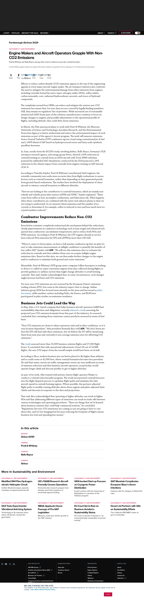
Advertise (121, 578)
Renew (60, 573)
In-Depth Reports (93, 573)
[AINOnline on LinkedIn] (14, 564)
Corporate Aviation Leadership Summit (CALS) (40, 581)
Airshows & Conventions (95, 581)
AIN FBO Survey (34, 567)
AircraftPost (33, 573)
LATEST (7, 33)
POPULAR (15, 33)
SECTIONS (45, 33)
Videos (90, 575)
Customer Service (63, 570)
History (119, 573)
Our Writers (121, 570)
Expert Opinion (92, 570)
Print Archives (92, 567)
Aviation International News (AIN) (40, 570)
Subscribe (126, 33)
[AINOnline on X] (10, 564)
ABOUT (101, 33)
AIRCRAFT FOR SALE (30, 33)
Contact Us (121, 575)
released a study (78, 310)
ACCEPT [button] (108, 594)
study (28, 344)
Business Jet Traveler (36, 575)
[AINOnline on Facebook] (2, 564)
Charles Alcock (30, 75)
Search (112, 33)
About (119, 567)
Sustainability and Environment (22, 49)
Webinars (91, 578)
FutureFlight (32, 578)
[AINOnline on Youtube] (6, 564)
